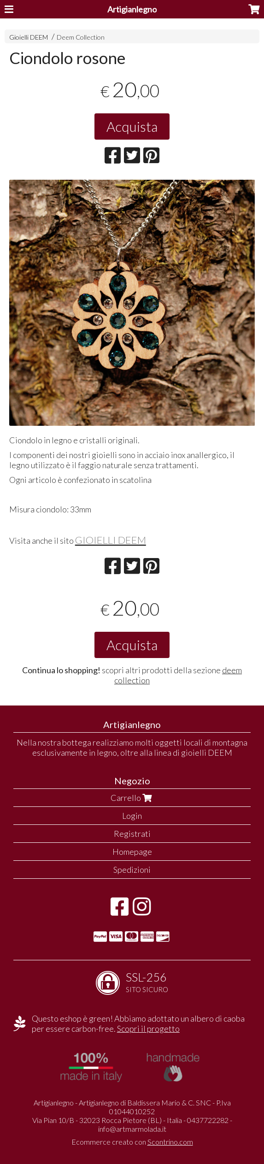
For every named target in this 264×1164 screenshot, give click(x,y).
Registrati (132, 834)
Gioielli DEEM (28, 37)
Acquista (132, 126)
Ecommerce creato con (132, 1141)
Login (132, 816)
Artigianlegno (132, 9)
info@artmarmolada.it (132, 1128)
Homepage (132, 852)
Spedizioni (132, 869)
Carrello (132, 798)
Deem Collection (81, 37)
